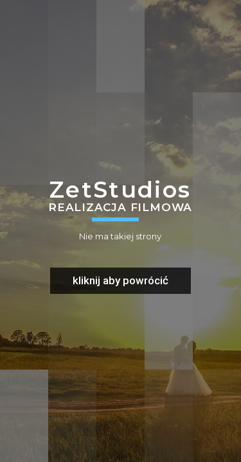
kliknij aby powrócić (120, 280)
